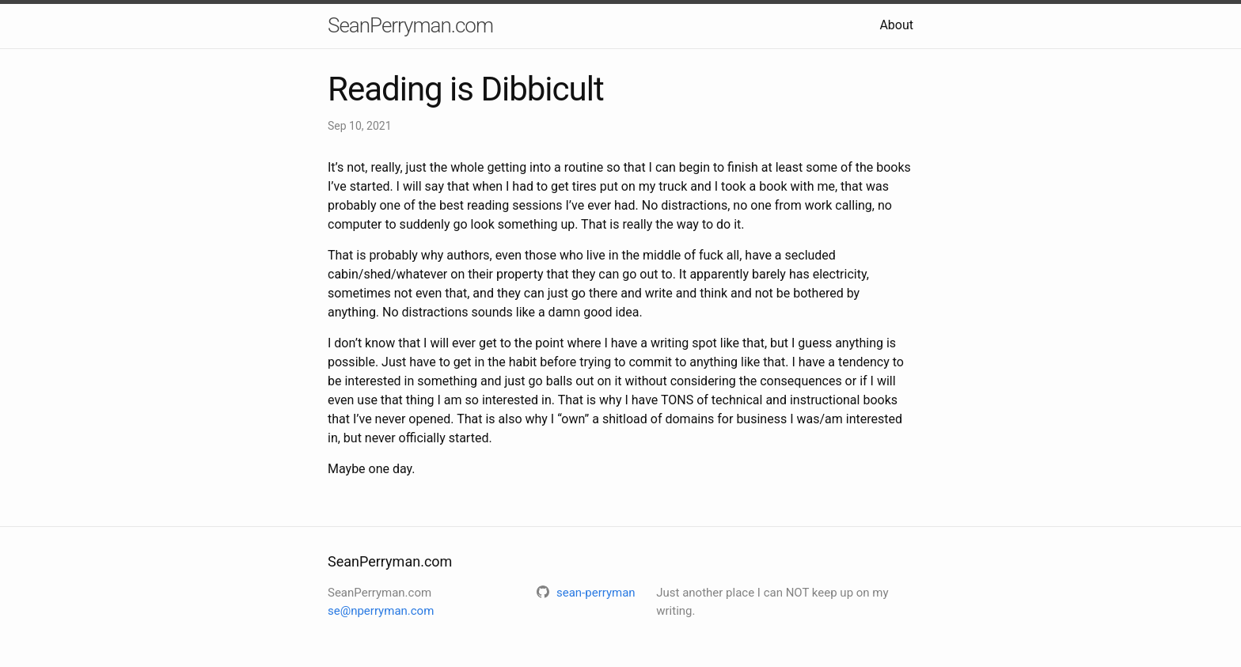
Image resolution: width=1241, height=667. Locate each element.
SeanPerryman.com (410, 25)
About (896, 24)
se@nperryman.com (381, 611)
